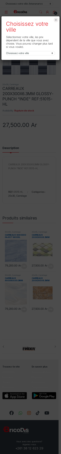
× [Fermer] (56, 20)
